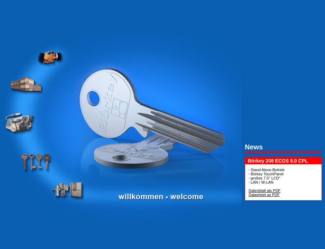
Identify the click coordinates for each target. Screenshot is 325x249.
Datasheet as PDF (264, 195)
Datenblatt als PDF (264, 190)
